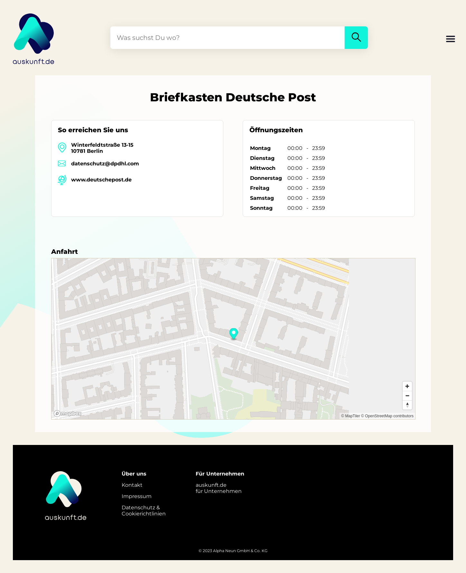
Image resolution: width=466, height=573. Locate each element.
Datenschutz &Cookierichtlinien (144, 510)
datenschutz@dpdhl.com (105, 164)
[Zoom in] (407, 386)
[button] (450, 39)
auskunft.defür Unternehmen (219, 488)
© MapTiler (350, 416)
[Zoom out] (407, 395)
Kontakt (132, 485)
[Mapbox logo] (67, 413)
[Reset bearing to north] (407, 405)
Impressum (137, 496)
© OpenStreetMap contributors (387, 416)
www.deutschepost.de (101, 180)
